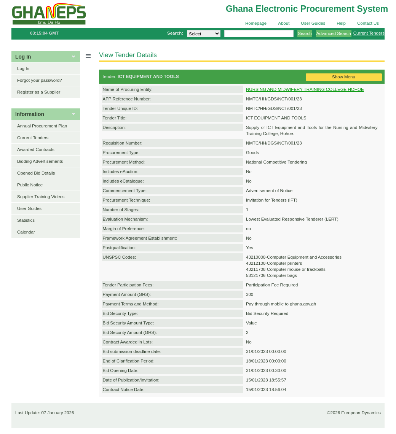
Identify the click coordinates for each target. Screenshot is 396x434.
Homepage (256, 23)
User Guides (313, 23)
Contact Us (368, 23)
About (283, 23)
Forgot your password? (39, 80)
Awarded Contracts (35, 149)
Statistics (26, 220)
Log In (23, 68)
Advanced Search (333, 33)
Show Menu (343, 77)
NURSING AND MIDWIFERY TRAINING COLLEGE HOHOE (305, 89)
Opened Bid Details (36, 173)
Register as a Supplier (38, 92)
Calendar (26, 232)
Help (341, 23)
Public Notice (30, 185)
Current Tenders (369, 33)
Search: (175, 33)
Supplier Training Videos (41, 196)
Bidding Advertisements (40, 161)
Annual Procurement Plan (42, 126)
